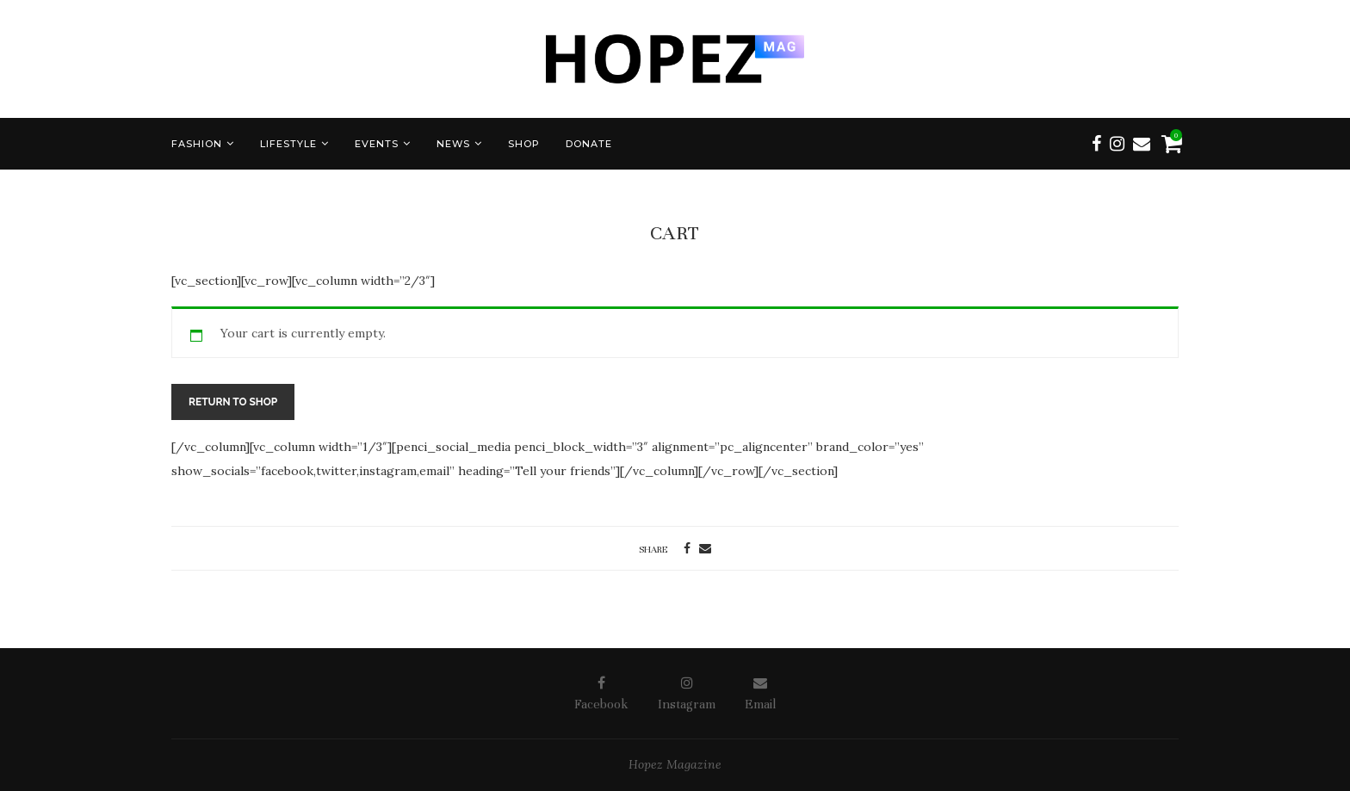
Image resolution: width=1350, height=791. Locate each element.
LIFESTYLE (288, 144)
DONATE (589, 144)
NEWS (453, 144)
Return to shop (233, 402)
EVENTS (377, 144)
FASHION (196, 144)
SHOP (524, 144)
